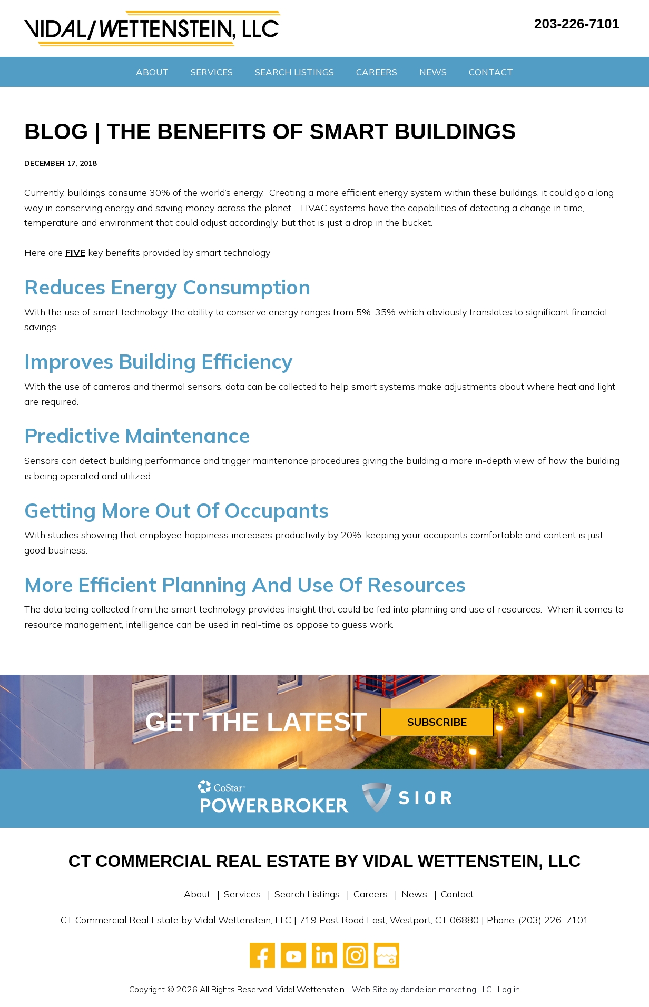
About (197, 894)
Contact (457, 894)
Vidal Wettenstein (152, 28)
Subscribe (437, 721)
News (414, 894)
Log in (509, 989)
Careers (370, 894)
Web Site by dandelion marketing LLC (422, 989)
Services (242, 894)
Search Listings (307, 894)
